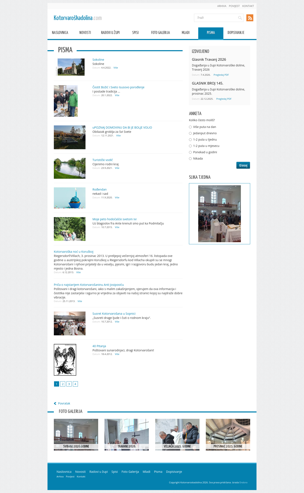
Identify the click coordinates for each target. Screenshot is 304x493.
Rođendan (99, 189)
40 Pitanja (99, 346)
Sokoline (98, 60)
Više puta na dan (204, 127)
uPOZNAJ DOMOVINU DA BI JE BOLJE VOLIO (122, 127)
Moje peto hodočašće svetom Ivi (114, 219)
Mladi (186, 33)
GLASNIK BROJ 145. (207, 83)
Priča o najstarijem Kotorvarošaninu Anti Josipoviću (89, 285)
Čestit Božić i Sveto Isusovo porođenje (118, 87)
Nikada (198, 158)
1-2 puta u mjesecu (206, 146)
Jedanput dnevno (205, 133)
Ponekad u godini (205, 152)
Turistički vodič (102, 160)
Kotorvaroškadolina (78, 18)
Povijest (234, 6)
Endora (243, 482)
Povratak (64, 403)
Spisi (135, 33)
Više (116, 67)
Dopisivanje (236, 33)
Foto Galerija (160, 33)
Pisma (211, 33)
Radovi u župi (110, 33)
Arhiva (221, 6)
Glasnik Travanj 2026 (209, 59)
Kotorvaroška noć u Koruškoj (73, 252)
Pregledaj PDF (221, 74)
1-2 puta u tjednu (205, 139)
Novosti (85, 33)
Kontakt (248, 6)
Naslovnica (60, 33)
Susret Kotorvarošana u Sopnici (114, 314)
